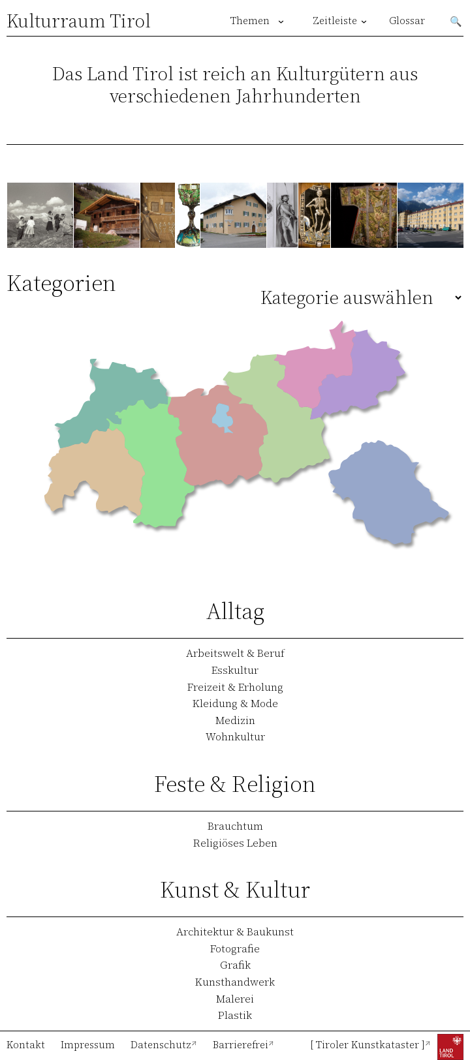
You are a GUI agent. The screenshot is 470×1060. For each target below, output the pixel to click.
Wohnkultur (235, 736)
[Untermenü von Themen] (281, 21)
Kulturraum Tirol (79, 21)
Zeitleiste (335, 20)
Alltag (235, 611)
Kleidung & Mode (235, 703)
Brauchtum (235, 826)
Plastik (235, 1015)
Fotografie (235, 948)
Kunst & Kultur (235, 889)
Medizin (235, 720)
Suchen (456, 20)
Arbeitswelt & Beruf (235, 653)
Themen (250, 20)
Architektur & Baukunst (235, 931)
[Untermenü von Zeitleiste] (364, 21)
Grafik (235, 965)
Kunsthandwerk (235, 982)
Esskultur (235, 670)
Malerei (235, 999)
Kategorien (61, 283)
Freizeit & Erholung (235, 687)
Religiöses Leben (235, 843)
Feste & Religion (235, 784)
